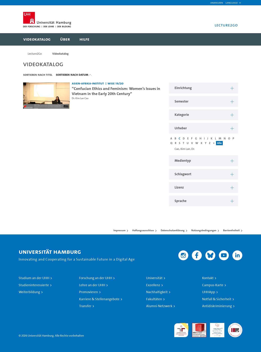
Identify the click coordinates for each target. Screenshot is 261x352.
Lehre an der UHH (92, 285)
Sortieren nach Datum (72, 75)
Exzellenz (153, 285)
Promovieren (88, 292)
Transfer (85, 306)
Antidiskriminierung (217, 306)
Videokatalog (60, 54)
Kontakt (208, 278)
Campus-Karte (212, 285)
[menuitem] (37, 39)
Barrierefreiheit (231, 230)
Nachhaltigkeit (157, 292)
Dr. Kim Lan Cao (80, 98)
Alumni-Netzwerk (159, 306)
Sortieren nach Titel (37, 75)
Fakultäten (154, 299)
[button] (231, 3)
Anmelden (216, 2)
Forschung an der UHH (95, 278)
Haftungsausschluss (143, 230)
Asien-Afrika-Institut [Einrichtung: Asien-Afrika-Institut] (88, 83)
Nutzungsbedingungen (203, 230)
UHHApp (208, 292)
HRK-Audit (216, 325)
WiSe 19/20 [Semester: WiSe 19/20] (116, 83)
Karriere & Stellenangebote (99, 299)
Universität (154, 278)
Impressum (119, 230)
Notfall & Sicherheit (216, 299)
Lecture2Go (35, 54)
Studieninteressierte (34, 285)
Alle (219, 143)
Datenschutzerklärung (173, 230)
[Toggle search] (231, 39)
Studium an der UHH (34, 278)
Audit (195, 325)
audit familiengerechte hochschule (181, 329)
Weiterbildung (29, 292)
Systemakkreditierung (235, 325)
